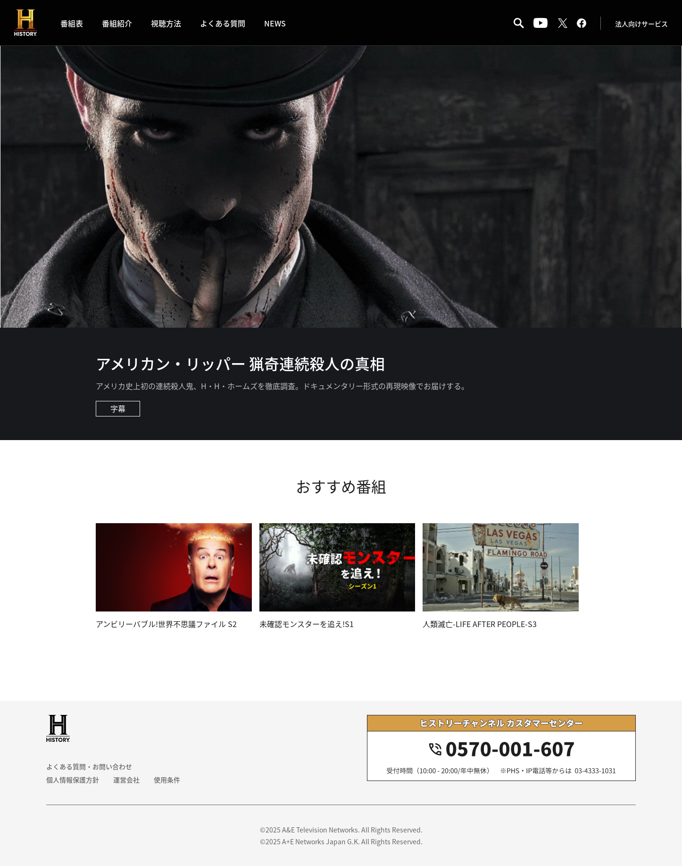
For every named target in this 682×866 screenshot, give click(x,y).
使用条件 (167, 779)
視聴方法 (166, 23)
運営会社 (126, 779)
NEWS (275, 23)
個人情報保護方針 (72, 779)
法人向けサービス (641, 23)
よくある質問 (222, 23)
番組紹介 (117, 23)
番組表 (71, 23)
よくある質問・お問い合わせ (89, 766)
